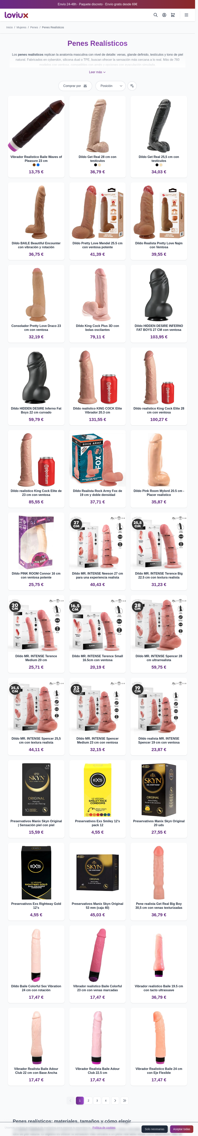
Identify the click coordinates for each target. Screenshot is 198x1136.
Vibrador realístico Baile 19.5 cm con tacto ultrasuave (159, 988)
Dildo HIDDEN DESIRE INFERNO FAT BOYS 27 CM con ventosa (159, 327)
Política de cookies (104, 1127)
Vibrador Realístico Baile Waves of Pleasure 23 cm (36, 158)
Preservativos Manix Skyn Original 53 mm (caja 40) (97, 905)
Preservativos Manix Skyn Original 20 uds (158, 823)
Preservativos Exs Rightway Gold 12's (36, 905)
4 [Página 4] (106, 1100)
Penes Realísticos (53, 27)
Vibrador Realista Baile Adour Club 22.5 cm (98, 1070)
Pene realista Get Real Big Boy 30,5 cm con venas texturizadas (158, 905)
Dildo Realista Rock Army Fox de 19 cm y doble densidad (97, 492)
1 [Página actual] (80, 1100)
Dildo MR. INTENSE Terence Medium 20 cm (36, 658)
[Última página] (125, 1101)
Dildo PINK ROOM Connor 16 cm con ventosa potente (36, 575)
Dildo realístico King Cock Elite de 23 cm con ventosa (36, 492)
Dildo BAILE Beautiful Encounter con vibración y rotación (36, 245)
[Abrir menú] (186, 15)
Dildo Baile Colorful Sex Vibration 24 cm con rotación (36, 988)
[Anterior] (70, 1101)
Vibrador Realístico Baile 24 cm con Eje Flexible (159, 1070)
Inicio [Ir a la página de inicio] (9, 27)
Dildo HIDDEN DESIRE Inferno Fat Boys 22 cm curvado (36, 410)
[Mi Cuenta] (164, 15)
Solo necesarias (154, 1129)
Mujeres (21, 27)
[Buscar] (156, 15)
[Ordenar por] (110, 86)
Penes (34, 27)
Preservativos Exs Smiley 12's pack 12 (97, 823)
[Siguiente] (115, 1101)
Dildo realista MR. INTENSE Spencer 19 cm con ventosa (159, 740)
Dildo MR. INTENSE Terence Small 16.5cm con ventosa (97, 658)
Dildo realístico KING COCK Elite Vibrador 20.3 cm (97, 410)
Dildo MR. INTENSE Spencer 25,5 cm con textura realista (36, 740)
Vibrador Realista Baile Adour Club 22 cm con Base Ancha (36, 1070)
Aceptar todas (181, 1129)
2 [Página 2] (88, 1100)
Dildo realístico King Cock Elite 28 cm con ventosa (158, 410)
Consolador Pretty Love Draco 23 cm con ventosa (36, 327)
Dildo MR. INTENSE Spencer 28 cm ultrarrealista (159, 658)
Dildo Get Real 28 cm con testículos (97, 158)
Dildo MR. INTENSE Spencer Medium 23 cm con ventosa (97, 740)
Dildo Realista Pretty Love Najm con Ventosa (158, 245)
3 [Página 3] (97, 1100)
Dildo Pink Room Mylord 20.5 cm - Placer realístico (159, 492)
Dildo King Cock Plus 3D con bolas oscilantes (97, 327)
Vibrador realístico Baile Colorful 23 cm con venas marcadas (97, 988)
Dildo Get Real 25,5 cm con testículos (159, 158)
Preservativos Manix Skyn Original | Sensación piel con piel (36, 823)
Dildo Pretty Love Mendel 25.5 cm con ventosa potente (97, 245)
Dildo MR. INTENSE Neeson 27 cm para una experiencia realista (97, 575)
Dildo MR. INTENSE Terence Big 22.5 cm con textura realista (158, 575)
